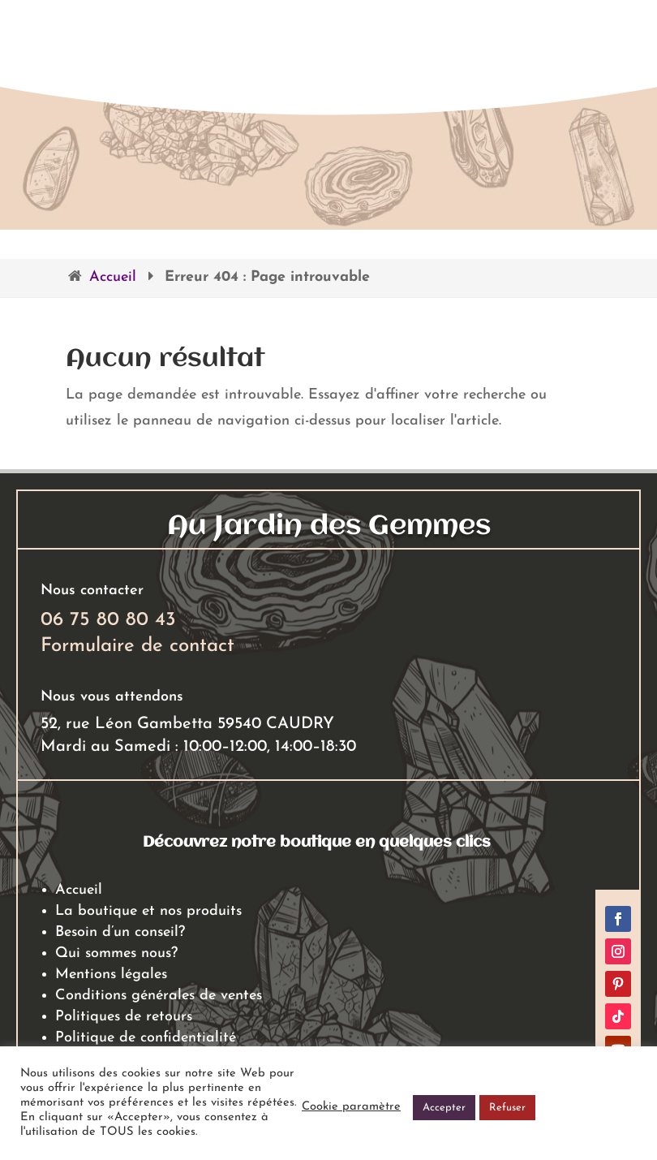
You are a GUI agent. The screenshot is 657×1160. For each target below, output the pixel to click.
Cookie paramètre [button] (351, 1107)
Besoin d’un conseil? (120, 932)
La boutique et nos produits (148, 911)
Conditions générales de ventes (158, 995)
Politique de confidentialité (145, 1038)
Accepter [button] (444, 1107)
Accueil (112, 277)
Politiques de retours (123, 1016)
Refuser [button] (507, 1107)
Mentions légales (111, 974)
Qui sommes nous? (116, 953)
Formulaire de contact (137, 646)
